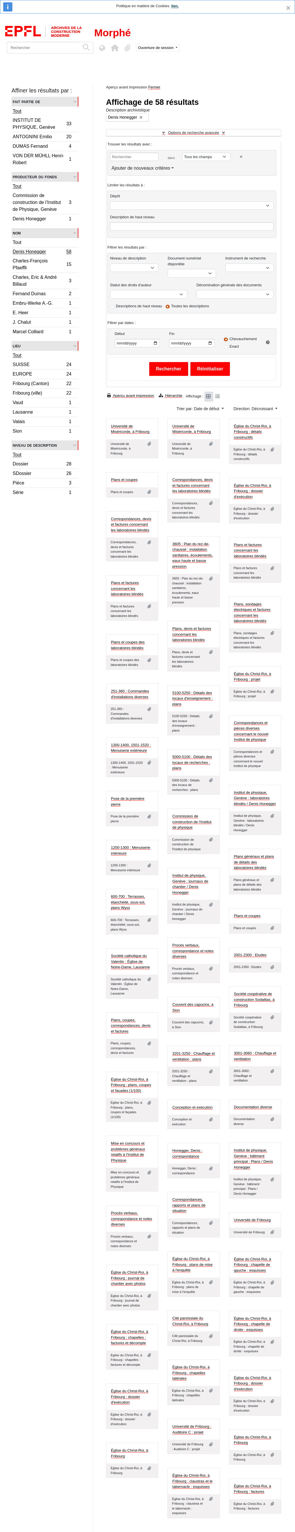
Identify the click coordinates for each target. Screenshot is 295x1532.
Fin (171, 334)
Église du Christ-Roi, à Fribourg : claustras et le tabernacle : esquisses (192, 1481)
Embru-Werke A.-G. (41, 304)
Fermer (154, 87)
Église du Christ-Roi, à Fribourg (252, 1440)
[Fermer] (288, 8)
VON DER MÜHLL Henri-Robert (41, 159)
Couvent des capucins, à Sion (192, 1007)
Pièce (41, 484)
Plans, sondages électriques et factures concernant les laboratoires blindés (252, 612)
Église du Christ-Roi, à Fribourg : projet (252, 677)
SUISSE (41, 365)
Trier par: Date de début (198, 408)
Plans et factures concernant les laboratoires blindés (250, 550)
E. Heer (41, 313)
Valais (41, 422)
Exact (234, 346)
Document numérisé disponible (184, 261)
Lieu (16, 346)
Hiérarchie (170, 395)
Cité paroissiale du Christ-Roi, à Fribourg (190, 1321)
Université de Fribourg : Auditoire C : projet (191, 1429)
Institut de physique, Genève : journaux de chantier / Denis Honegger (190, 884)
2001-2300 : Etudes (250, 955)
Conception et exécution (192, 1107)
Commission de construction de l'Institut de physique (191, 822)
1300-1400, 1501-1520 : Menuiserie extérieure (131, 748)
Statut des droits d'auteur (131, 285)
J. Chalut (41, 323)
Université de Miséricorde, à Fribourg (130, 429)
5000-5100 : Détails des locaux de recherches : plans (192, 762)
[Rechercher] (43, 48)
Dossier (41, 465)
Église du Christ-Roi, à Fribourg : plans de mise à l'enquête (192, 1264)
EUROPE (41, 375)
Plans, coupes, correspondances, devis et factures (130, 1025)
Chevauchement (243, 339)
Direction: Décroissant (254, 408)
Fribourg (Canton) (41, 384)
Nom (17, 233)
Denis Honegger (41, 219)
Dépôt (115, 196)
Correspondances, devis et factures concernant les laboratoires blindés (192, 485)
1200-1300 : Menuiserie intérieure (130, 850)
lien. (175, 6)
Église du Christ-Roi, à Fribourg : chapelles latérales (190, 1372)
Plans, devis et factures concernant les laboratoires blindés (191, 634)
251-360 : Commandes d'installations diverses (130, 694)
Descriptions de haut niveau (139, 306)
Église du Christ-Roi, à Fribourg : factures (252, 1489)
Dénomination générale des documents (229, 285)
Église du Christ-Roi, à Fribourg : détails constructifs (252, 432)
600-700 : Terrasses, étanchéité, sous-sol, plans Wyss (128, 902)
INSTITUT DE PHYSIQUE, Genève (41, 124)
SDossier (41, 474)
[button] (114, 48)
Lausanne (41, 413)
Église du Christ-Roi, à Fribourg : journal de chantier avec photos (129, 1278)
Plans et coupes (124, 480)
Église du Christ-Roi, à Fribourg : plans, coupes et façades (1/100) (131, 1085)
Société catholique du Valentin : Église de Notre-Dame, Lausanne (130, 961)
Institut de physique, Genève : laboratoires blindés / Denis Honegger (255, 798)
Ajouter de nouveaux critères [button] (140, 168)
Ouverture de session (156, 48)
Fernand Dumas (41, 294)
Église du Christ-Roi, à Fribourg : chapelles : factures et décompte (129, 1337)
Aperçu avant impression (130, 395)
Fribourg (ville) (41, 394)
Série (41, 493)
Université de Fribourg (252, 1220)
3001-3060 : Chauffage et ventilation (255, 1056)
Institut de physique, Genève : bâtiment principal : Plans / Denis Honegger (253, 1158)
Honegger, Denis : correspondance (187, 1153)
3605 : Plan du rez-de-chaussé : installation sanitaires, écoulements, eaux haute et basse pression (192, 555)
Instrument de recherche (245, 258)
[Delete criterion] (241, 157)
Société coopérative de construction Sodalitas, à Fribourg (254, 999)
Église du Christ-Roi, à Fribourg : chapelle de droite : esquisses (252, 1324)
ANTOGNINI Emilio (41, 137)
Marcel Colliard (41, 332)
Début (120, 334)
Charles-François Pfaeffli (41, 264)
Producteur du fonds (35, 176)
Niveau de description (35, 445)
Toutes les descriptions (190, 306)
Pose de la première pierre (127, 801)
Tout (17, 111)
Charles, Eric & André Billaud (41, 281)
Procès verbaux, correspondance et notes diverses (192, 951)
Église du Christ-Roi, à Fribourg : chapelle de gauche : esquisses (252, 1264)
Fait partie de (26, 101)
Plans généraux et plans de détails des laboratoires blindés (254, 862)
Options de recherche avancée (193, 132)
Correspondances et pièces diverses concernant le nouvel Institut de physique (251, 731)
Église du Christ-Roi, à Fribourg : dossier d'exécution (252, 491)
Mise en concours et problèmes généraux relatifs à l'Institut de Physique (128, 1151)
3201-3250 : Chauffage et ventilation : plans (193, 1056)
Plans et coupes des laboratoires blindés (128, 645)
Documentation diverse (253, 1107)
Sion (41, 432)
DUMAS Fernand (41, 147)
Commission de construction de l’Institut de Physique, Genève (41, 202)
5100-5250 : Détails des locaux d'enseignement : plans (192, 698)
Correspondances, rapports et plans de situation (188, 1205)
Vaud (41, 403)
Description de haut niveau (132, 217)
